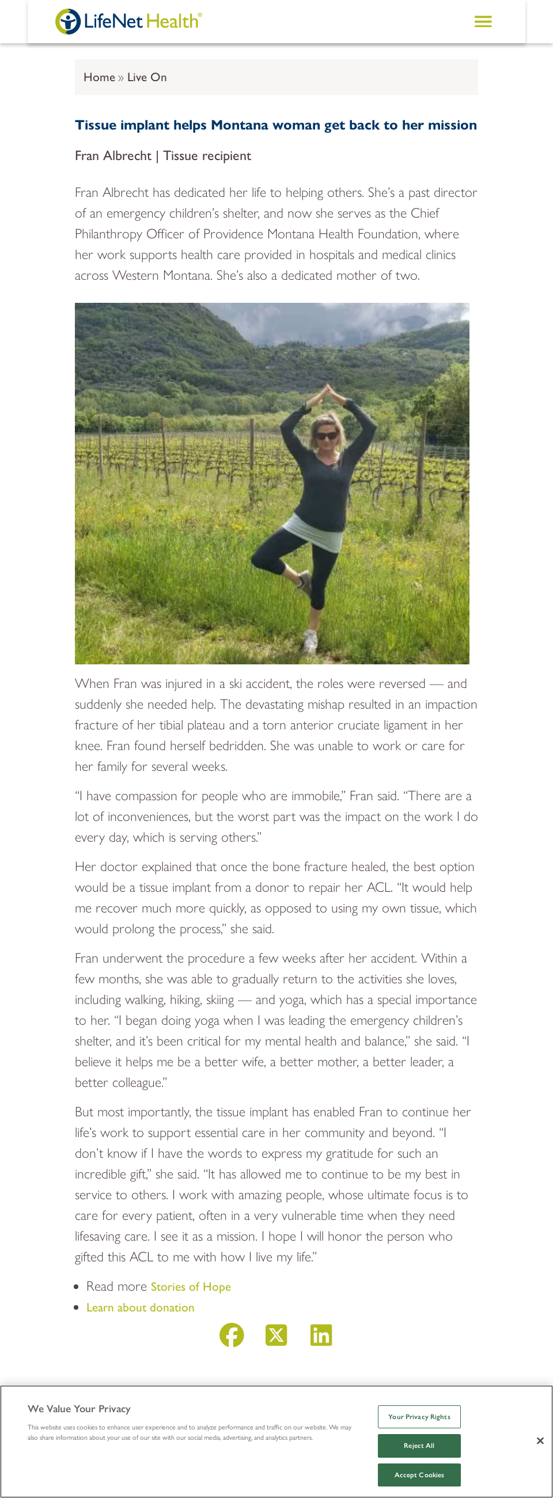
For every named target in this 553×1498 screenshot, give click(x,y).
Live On (147, 77)
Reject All (419, 1446)
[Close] (540, 1440)
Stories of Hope (191, 1286)
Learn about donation (140, 1307)
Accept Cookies (420, 1475)
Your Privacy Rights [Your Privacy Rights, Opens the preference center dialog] (419, 1417)
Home (99, 77)
